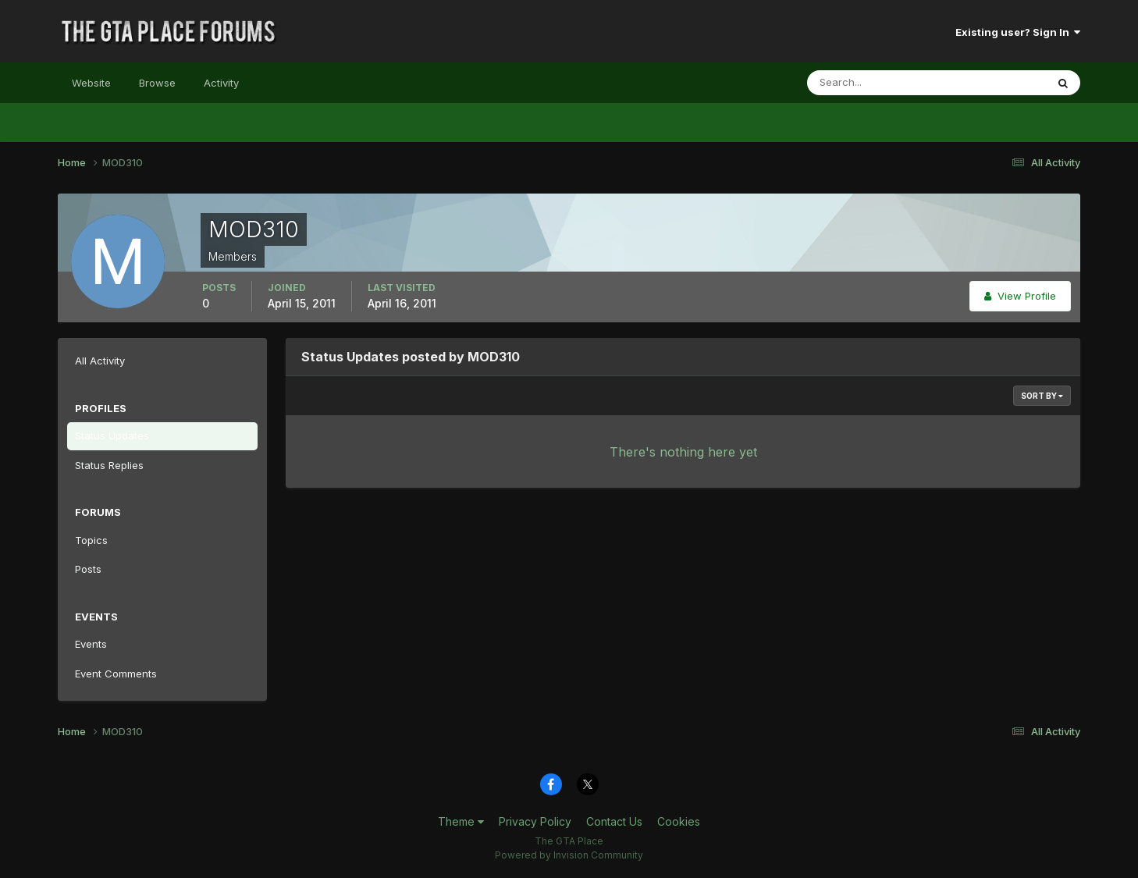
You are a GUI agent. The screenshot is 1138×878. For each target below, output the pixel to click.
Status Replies (109, 465)
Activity (221, 82)
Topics (91, 540)
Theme (461, 821)
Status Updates (112, 435)
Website (91, 82)
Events (91, 644)
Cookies (678, 821)
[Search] (875, 82)
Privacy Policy (535, 821)
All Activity (100, 360)
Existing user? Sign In (1017, 32)
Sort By (1042, 395)
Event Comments (116, 673)
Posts (88, 569)
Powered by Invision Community (569, 855)
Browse (157, 82)
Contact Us (614, 821)
